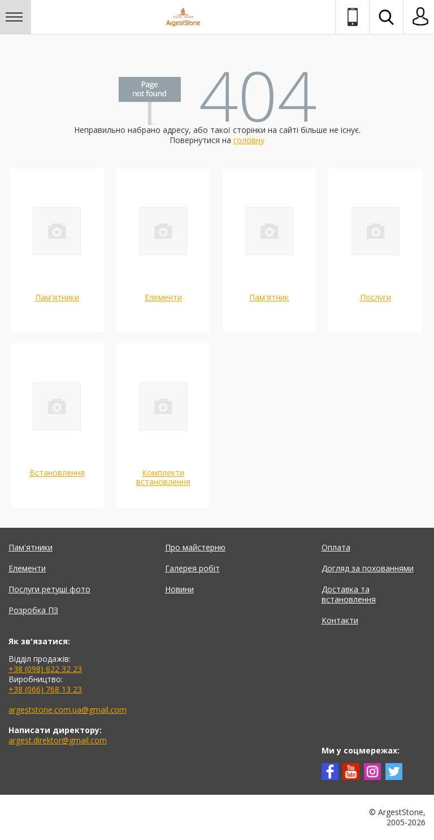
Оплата (336, 547)
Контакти (340, 620)
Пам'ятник (269, 297)
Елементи (163, 297)
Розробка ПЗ (33, 610)
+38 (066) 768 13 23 (45, 689)
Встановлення (57, 472)
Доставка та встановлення (349, 594)
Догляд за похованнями (368, 568)
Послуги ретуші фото (49, 589)
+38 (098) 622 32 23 (45, 669)
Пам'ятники (57, 297)
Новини (179, 589)
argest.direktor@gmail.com (57, 740)
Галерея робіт (192, 568)
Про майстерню (195, 547)
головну (248, 140)
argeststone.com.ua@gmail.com (67, 709)
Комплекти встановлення (163, 477)
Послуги (375, 297)
